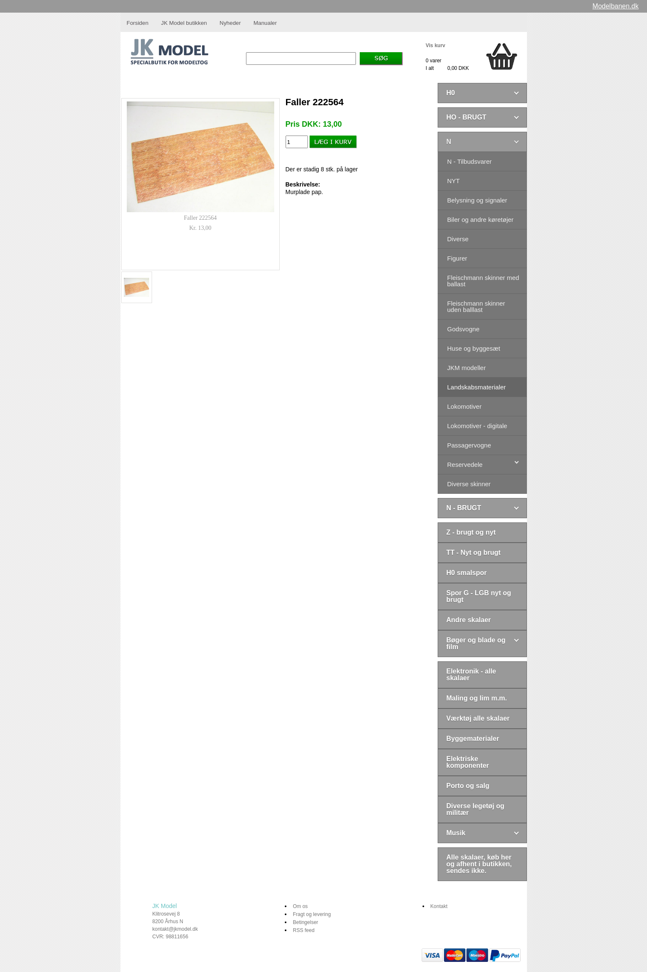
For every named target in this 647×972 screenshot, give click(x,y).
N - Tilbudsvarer (469, 161)
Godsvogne (463, 329)
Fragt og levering (312, 914)
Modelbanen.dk (616, 6)
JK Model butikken (184, 23)
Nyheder (230, 23)
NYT (453, 180)
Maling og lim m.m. (476, 698)
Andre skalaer (468, 619)
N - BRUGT (463, 507)
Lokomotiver (464, 406)
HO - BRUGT (466, 117)
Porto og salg (467, 785)
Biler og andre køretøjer (480, 219)
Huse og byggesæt (473, 348)
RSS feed (303, 930)
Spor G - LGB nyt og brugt (478, 596)
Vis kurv (435, 45)
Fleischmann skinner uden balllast (476, 306)
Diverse (458, 238)
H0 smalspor (466, 572)
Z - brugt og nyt (471, 532)
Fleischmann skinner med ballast (483, 281)
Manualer (265, 23)
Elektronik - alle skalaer (471, 675)
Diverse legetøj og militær (475, 809)
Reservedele (465, 464)
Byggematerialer (472, 738)
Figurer (457, 258)
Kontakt (439, 906)
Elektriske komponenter (467, 762)
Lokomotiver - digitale (477, 425)
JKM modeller (466, 367)
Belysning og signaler (477, 200)
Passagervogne (469, 445)
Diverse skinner (469, 483)
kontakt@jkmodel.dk (175, 929)
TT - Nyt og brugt (473, 552)
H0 (450, 92)
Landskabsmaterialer (476, 387)
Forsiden (138, 23)
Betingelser (305, 922)
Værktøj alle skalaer (478, 718)
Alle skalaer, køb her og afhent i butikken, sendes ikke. (479, 864)
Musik (455, 832)
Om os (300, 906)
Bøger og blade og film (475, 643)
